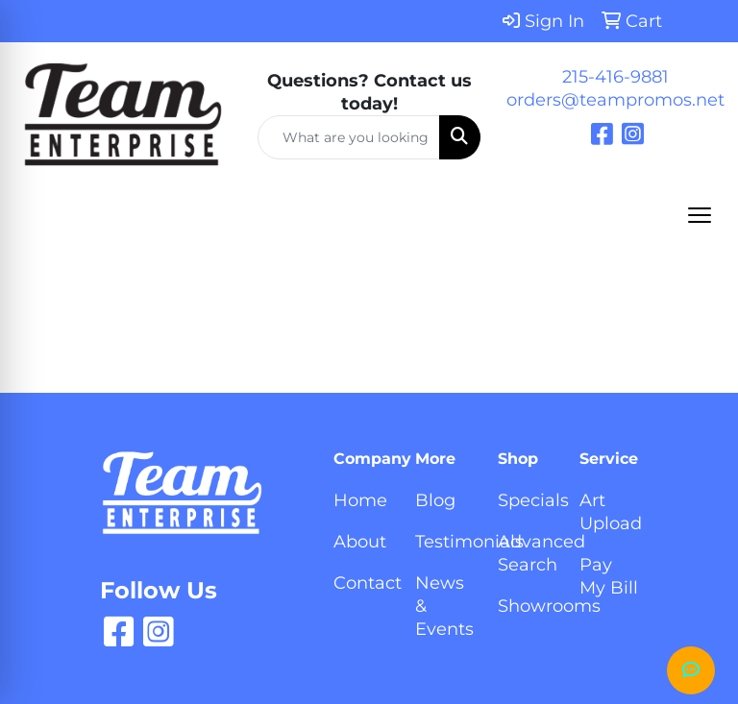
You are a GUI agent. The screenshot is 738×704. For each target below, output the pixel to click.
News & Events (444, 606)
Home (360, 500)
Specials (527, 500)
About (359, 541)
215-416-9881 (615, 76)
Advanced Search (527, 553)
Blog (435, 500)
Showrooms (527, 606)
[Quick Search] (349, 137)
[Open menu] (699, 215)
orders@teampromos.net (615, 99)
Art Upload (608, 512)
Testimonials (444, 541)
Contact (362, 583)
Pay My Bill (608, 576)
